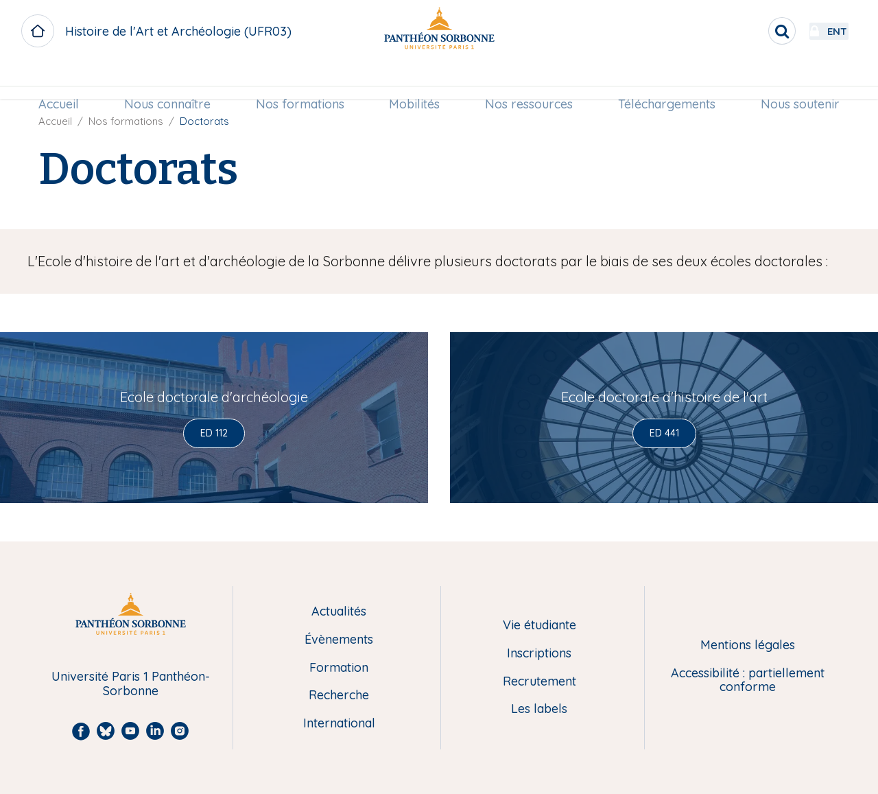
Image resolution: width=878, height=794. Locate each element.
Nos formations (302, 80)
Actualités (338, 612)
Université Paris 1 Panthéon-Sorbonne (130, 684)
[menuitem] (64, 80)
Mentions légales (747, 645)
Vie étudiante (539, 625)
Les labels (539, 709)
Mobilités (414, 80)
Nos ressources (527, 80)
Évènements (339, 640)
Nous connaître (171, 80)
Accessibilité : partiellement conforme (747, 680)
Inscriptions (539, 653)
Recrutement (539, 682)
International (339, 723)
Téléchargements (662, 80)
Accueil (65, 80)
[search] (745, 31)
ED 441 (664, 433)
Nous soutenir (794, 80)
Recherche (339, 695)
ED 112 (214, 433)
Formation (338, 668)
